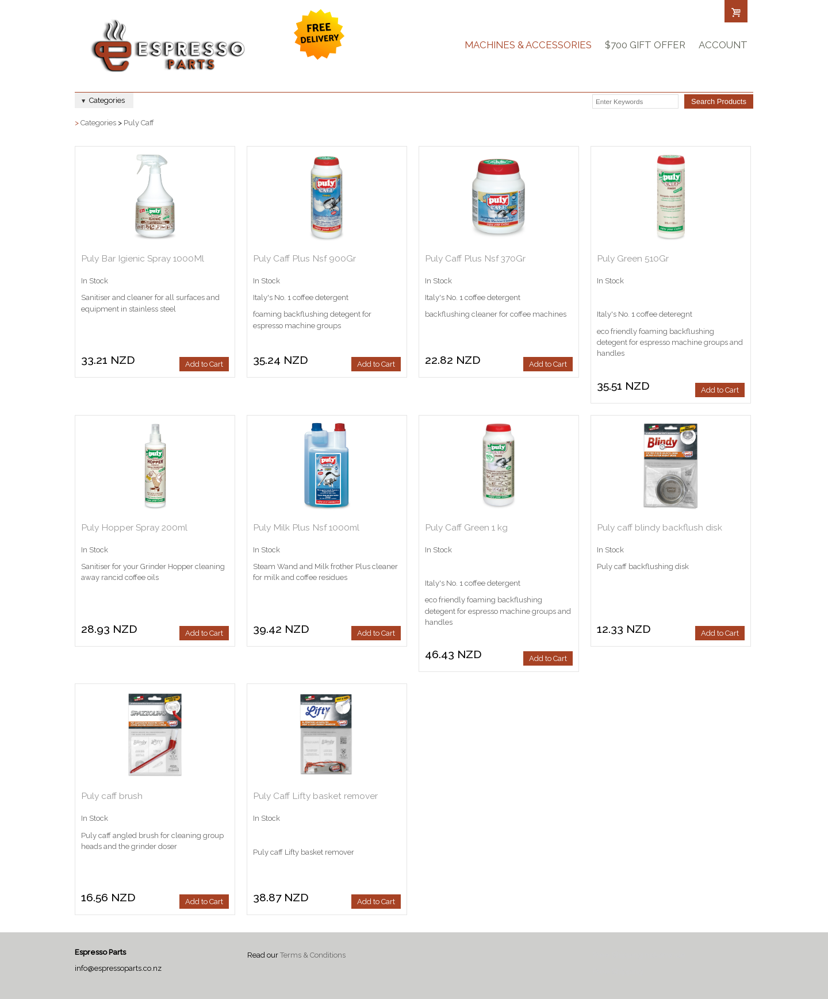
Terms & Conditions (313, 955)
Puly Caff (139, 122)
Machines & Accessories (528, 45)
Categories (98, 122)
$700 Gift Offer (645, 45)
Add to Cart (204, 364)
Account (723, 45)
